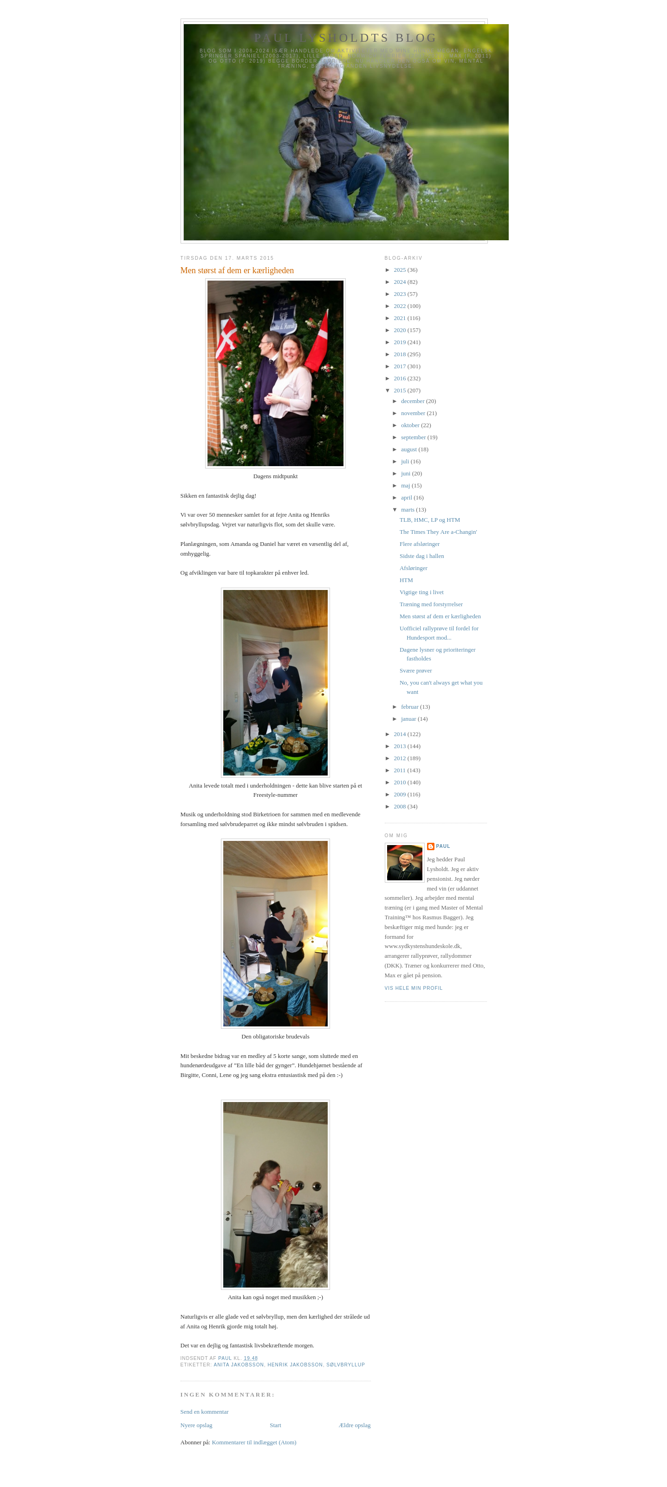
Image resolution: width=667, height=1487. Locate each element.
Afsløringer (413, 567)
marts (408, 509)
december (413, 400)
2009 (401, 794)
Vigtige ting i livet (422, 592)
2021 (401, 317)
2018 (401, 354)
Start (275, 1425)
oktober (411, 425)
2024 (401, 281)
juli (406, 461)
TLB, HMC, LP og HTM (430, 519)
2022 (401, 305)
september (414, 437)
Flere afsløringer (420, 543)
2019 (401, 342)
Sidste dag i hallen (422, 555)
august (409, 449)
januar (409, 718)
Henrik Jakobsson (295, 1364)
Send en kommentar (205, 1411)
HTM (406, 580)
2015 (401, 390)
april (407, 497)
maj (406, 485)
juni (406, 473)
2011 (401, 770)
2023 (401, 293)
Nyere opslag (197, 1425)
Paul (443, 846)
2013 (401, 746)
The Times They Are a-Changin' (438, 531)
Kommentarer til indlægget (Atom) (254, 1442)
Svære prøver (416, 670)
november (414, 413)
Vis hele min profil (414, 988)
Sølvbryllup (345, 1364)
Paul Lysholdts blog (346, 38)
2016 (401, 378)
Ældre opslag (355, 1425)
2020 (401, 330)
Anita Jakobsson (239, 1364)
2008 (401, 806)
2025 (401, 269)
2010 (401, 782)
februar (410, 706)
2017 (401, 366)
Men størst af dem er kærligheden (440, 616)
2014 (401, 734)
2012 (401, 758)
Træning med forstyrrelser (431, 604)
